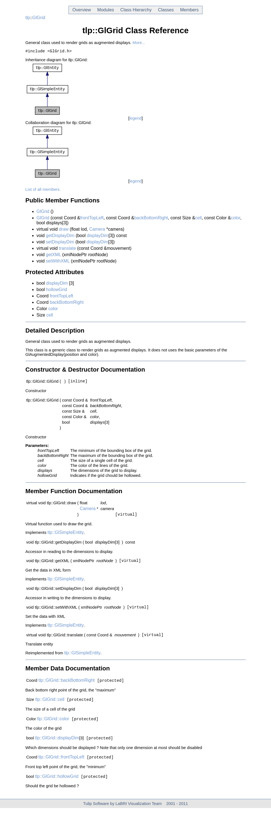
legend (135, 119)
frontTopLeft (92, 219)
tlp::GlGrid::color (53, 727)
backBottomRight (151, 219)
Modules (105, 9)
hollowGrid (56, 290)
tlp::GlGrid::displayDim (57, 746)
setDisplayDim (60, 243)
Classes (166, 9)
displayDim (97, 236)
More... (139, 42)
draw (64, 230)
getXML (53, 255)
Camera (97, 230)
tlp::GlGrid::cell (49, 707)
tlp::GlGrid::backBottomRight (67, 687)
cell (198, 219)
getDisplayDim (60, 236)
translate (67, 249)
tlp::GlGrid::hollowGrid (56, 786)
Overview (81, 9)
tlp (28, 17)
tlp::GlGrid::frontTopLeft (61, 766)
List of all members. (43, 190)
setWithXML (58, 262)
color (235, 219)
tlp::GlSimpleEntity (65, 535)
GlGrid (38, 17)
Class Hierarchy (136, 9)
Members (189, 9)
